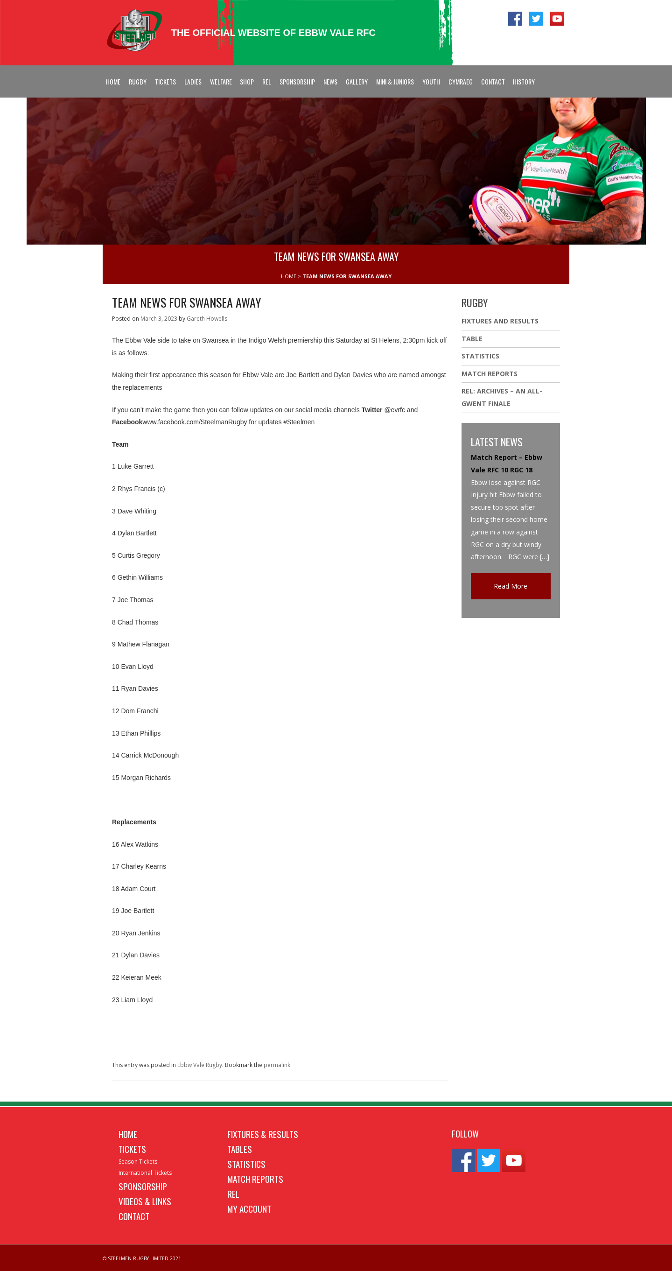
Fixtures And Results (500, 320)
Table (472, 338)
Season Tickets (138, 1162)
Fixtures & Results (262, 1133)
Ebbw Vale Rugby (199, 1065)
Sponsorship (297, 81)
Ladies (193, 81)
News (330, 81)
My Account (249, 1208)
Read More (510, 586)
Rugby (138, 81)
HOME (288, 276)
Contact (493, 81)
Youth (431, 81)
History (524, 81)
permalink (277, 1065)
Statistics (480, 355)
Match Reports (490, 373)
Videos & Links (145, 1201)
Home (113, 81)
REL (266, 81)
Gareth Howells (207, 319)
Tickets (165, 81)
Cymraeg (460, 81)
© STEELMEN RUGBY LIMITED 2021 (142, 1258)
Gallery (357, 81)
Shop (247, 81)
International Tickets (145, 1173)
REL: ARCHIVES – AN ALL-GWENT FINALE (502, 397)
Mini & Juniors (395, 81)
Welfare (221, 81)
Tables (239, 1148)
